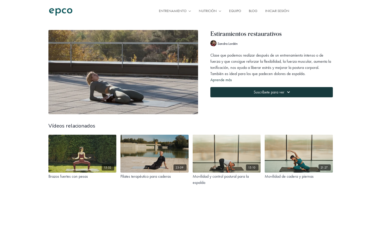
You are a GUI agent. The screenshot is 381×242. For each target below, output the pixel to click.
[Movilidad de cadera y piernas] (299, 176)
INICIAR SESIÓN (277, 10)
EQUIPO (235, 10)
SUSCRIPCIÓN (314, 11)
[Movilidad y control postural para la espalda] (227, 179)
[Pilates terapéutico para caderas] (154, 176)
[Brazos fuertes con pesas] (82, 176)
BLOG (253, 10)
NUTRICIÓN (210, 10)
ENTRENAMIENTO (175, 10)
